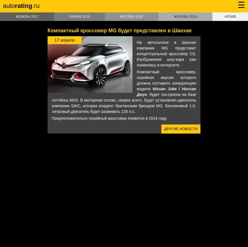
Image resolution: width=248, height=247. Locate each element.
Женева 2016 (185, 17)
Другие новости (181, 129)
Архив (230, 17)
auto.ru (21, 5)
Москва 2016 (131, 17)
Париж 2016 (79, 17)
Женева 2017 (27, 17)
